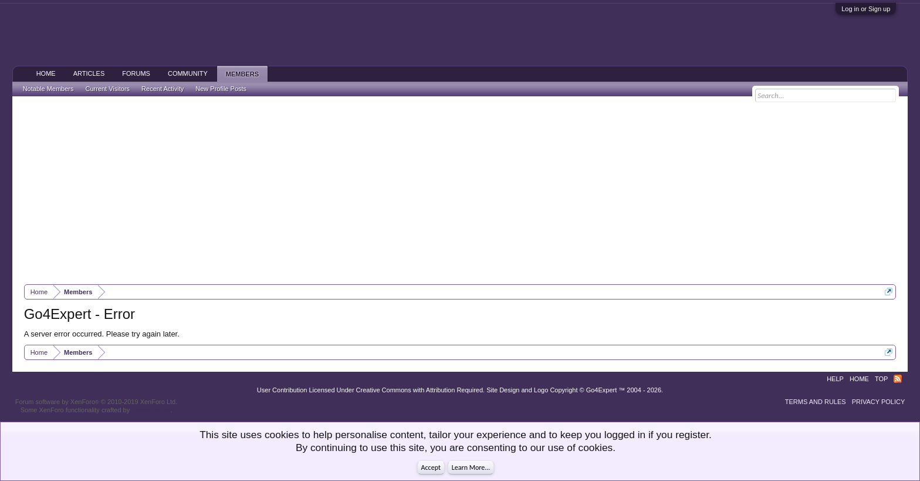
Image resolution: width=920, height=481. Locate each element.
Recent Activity (162, 88)
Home (46, 73)
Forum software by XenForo (96, 401)
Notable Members (48, 88)
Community (188, 73)
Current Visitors (108, 88)
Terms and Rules (815, 401)
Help (835, 378)
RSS (898, 379)
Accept (431, 467)
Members (242, 74)
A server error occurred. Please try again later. (102, 333)
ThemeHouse (150, 409)
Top (881, 378)
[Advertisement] (460, 190)
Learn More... (471, 467)
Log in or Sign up (865, 8)
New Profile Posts (220, 88)
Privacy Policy (878, 401)
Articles (89, 73)
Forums (136, 73)
